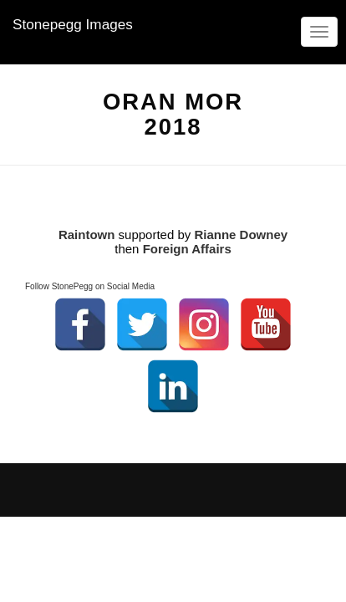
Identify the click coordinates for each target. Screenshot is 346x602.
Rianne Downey (240, 234)
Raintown (87, 234)
